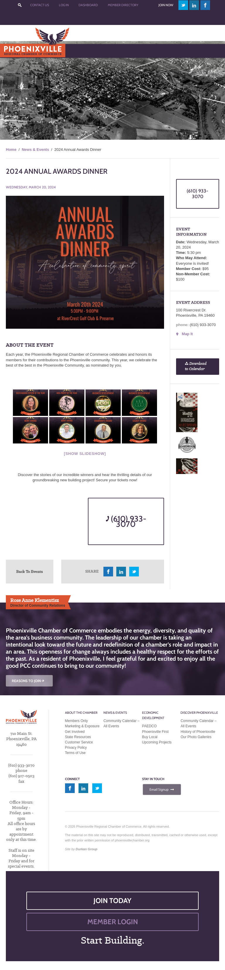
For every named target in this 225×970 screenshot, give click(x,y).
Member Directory (123, 5)
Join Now (165, 5)
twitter (183, 5)
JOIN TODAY (112, 900)
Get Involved (75, 732)
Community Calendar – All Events (121, 723)
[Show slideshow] (85, 453)
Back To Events (29, 571)
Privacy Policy (76, 747)
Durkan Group (86, 849)
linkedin (194, 5)
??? (20, 5)
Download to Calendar (196, 366)
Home (11, 149)
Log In (64, 5)
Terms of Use (75, 753)
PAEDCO (149, 726)
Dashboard (88, 5)
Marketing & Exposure (82, 726)
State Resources (78, 737)
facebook (205, 5)
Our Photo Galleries (195, 737)
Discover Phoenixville (199, 713)
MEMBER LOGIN (112, 921)
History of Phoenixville (197, 732)
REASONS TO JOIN (28, 681)
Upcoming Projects (157, 742)
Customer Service (79, 742)
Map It (187, 334)
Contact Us (39, 5)
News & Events (35, 149)
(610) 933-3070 (126, 521)
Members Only (76, 721)
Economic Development (153, 715)
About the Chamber (81, 713)
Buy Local (150, 737)
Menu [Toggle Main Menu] (14, 50)
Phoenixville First (155, 732)
